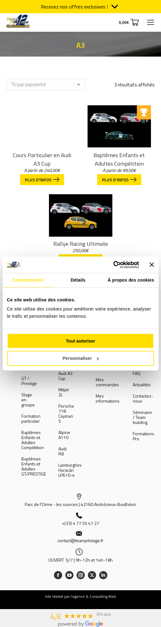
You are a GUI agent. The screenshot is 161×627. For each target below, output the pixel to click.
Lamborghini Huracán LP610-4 (70, 470)
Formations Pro (143, 436)
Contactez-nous (143, 398)
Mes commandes (107, 382)
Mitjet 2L (63, 392)
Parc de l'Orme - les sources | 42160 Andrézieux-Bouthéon (80, 504)
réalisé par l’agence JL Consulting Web (84, 596)
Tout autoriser (80, 341)
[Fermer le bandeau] (152, 264)
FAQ (137, 373)
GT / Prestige (29, 381)
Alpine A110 (64, 435)
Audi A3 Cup (65, 376)
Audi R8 (62, 451)
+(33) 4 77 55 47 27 (80, 523)
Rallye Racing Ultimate (80, 243)
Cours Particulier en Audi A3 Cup (42, 159)
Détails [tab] (78, 280)
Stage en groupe (28, 399)
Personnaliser (80, 358)
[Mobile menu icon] (151, 22)
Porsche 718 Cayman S (66, 414)
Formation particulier (30, 419)
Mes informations (108, 398)
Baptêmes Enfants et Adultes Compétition (119, 159)
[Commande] (45, 85)
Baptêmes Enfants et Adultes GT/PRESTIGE (33, 466)
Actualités (142, 384)
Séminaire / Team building (142, 417)
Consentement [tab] (27, 280)
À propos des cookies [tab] (131, 280)
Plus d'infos (42, 179)
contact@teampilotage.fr (80, 540)
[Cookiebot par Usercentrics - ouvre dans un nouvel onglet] (111, 264)
